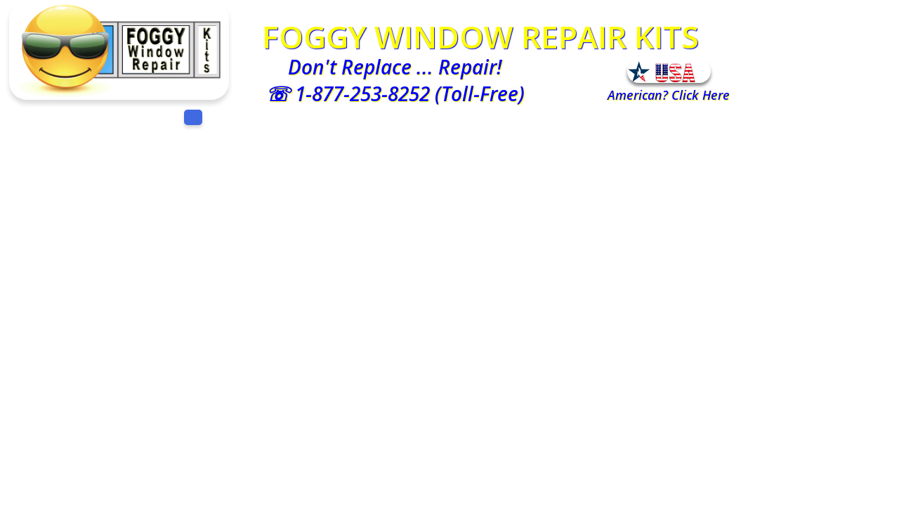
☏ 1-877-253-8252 (347, 93)
